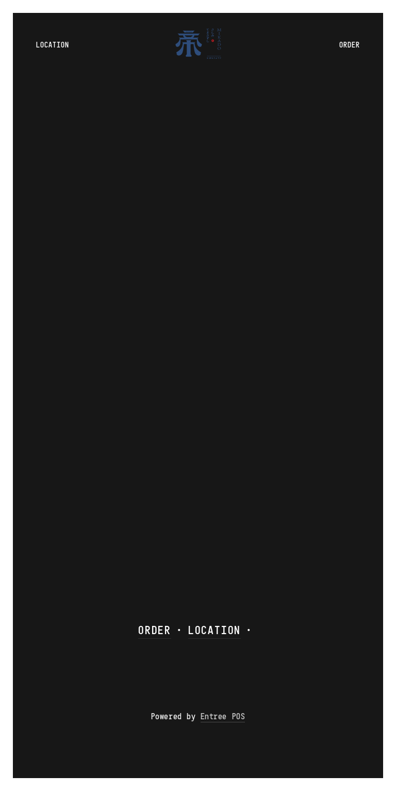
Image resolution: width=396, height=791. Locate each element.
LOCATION (214, 630)
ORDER (154, 630)
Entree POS (223, 716)
